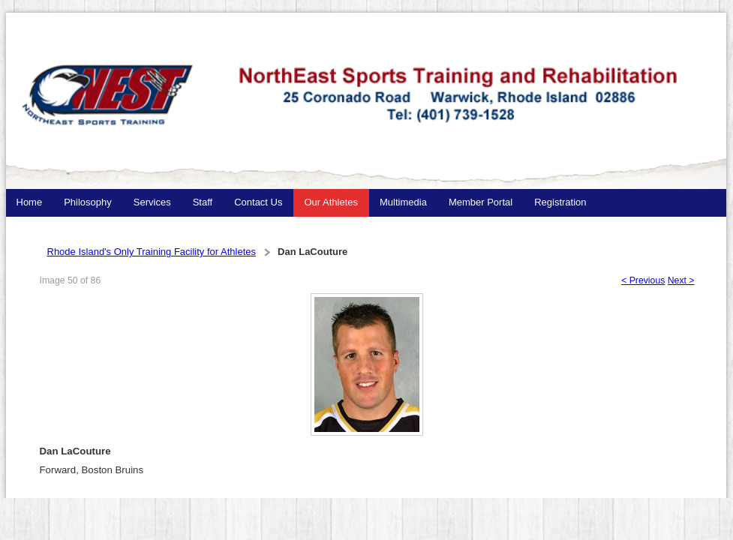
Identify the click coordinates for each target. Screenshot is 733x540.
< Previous (643, 280)
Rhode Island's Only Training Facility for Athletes (152, 251)
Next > (681, 280)
